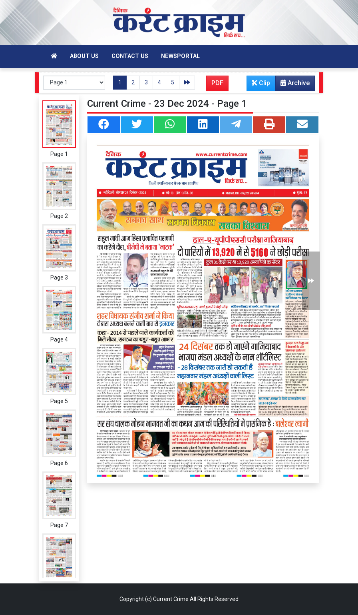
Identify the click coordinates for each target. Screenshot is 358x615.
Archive (293, 84)
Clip (261, 83)
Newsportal (180, 56)
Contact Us (129, 56)
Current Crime (171, 599)
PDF (217, 83)
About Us (84, 56)
